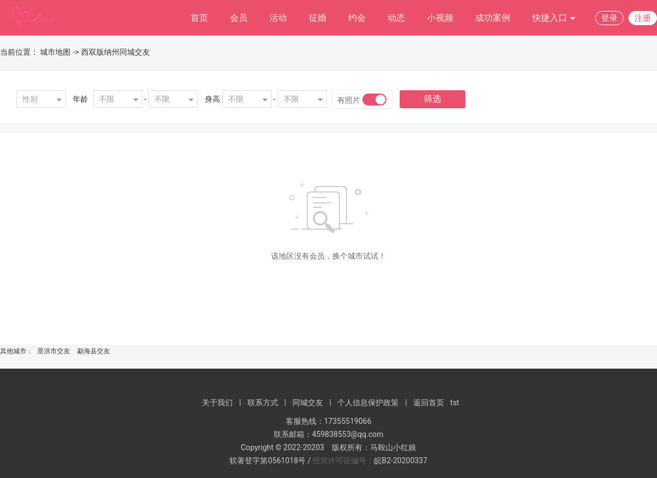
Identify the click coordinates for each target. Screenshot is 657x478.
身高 (212, 99)
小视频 (440, 18)
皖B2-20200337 (400, 460)
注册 (643, 18)
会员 (238, 18)
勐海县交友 (93, 351)
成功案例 (492, 18)
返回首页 (428, 402)
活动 (278, 18)
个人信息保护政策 (368, 402)
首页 (199, 18)
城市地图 (55, 52)
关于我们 (217, 402)
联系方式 (262, 402)
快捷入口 (554, 18)
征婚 (317, 18)
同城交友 (307, 402)
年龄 (80, 99)
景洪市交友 (53, 351)
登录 (609, 18)
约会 (357, 18)
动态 (396, 18)
